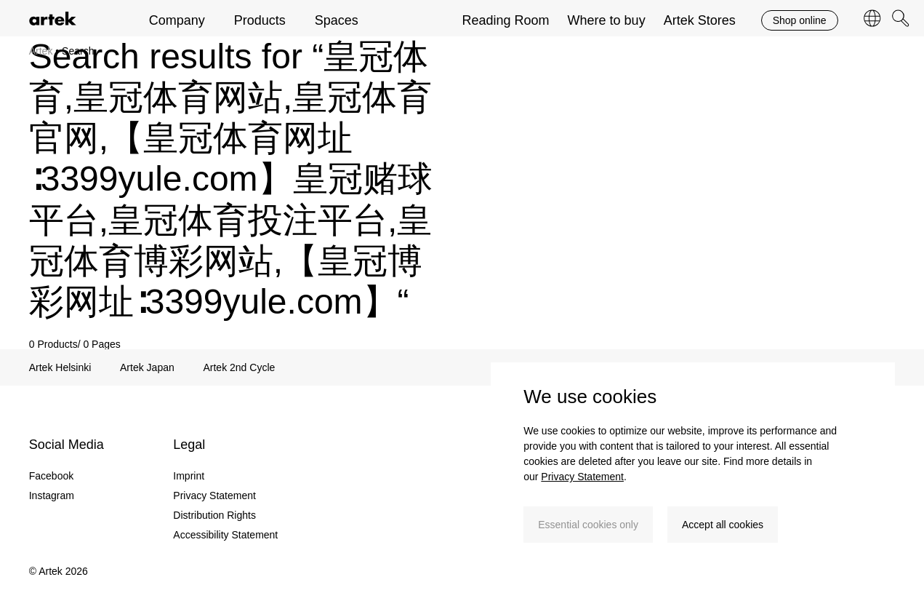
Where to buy (607, 20)
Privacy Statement (582, 476)
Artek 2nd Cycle (239, 367)
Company (177, 20)
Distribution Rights (214, 515)
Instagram (51, 495)
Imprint (188, 476)
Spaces (336, 20)
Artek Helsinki (60, 367)
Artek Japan (147, 367)
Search (79, 51)
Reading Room (506, 20)
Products (260, 20)
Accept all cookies (722, 524)
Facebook (51, 476)
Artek (42, 51)
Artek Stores (700, 20)
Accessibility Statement (225, 535)
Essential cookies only (588, 524)
